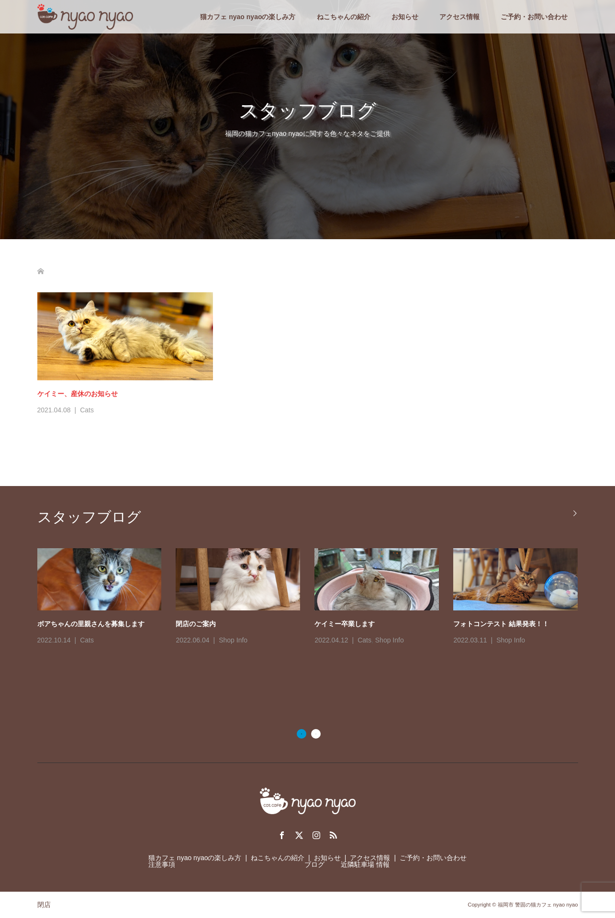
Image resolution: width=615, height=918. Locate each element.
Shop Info (233, 640)
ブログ (314, 864)
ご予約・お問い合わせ (534, 17)
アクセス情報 (459, 17)
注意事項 (161, 864)
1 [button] (301, 734)
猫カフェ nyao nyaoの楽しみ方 (247, 17)
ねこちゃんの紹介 (343, 17)
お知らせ (404, 17)
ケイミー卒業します (344, 624)
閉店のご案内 (196, 624)
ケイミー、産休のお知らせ (77, 394)
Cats (87, 410)
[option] (315, 597)
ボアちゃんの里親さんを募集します (91, 624)
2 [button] (316, 734)
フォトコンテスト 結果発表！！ (501, 624)
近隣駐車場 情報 (365, 864)
